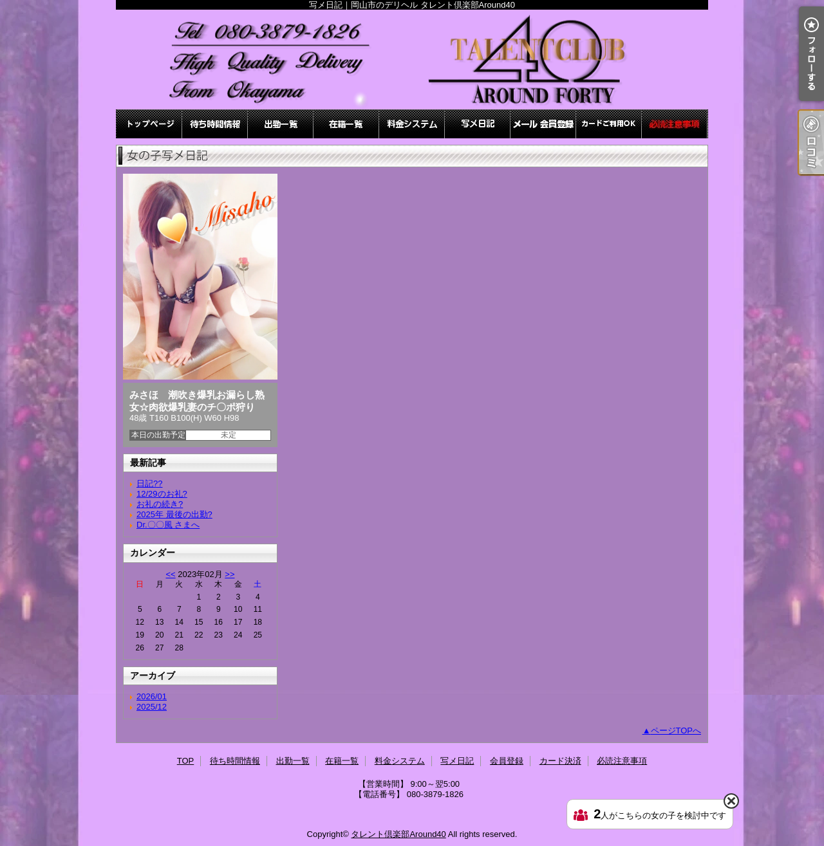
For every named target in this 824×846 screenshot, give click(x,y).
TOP (149, 123)
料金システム (412, 123)
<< (170, 574)
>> (229, 574)
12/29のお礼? (161, 494)
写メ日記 (477, 123)
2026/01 (151, 696)
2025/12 (151, 707)
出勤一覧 (281, 123)
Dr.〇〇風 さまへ (168, 524)
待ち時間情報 (215, 123)
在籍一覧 (346, 123)
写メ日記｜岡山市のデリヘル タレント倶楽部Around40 (412, 59)
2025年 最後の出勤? (174, 514)
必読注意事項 (674, 123)
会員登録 (543, 123)
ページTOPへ (676, 730)
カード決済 (609, 123)
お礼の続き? (159, 504)
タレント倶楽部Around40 (398, 834)
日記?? (149, 483)
